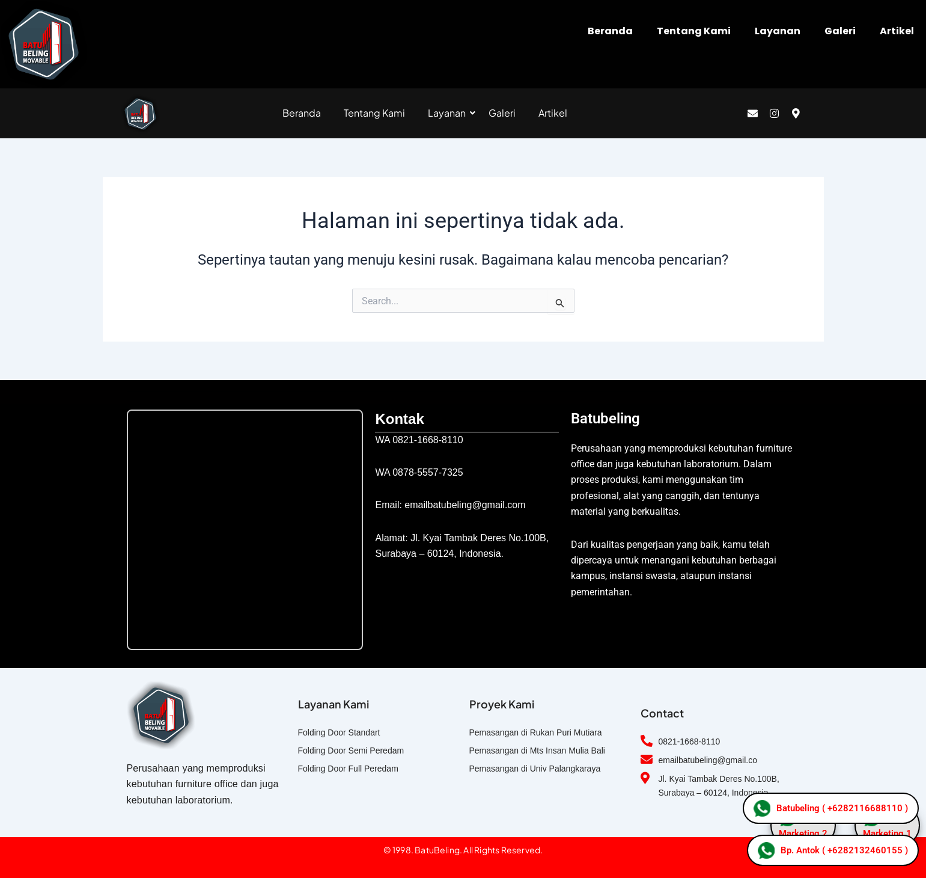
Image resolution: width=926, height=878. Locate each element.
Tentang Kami (694, 31)
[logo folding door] (140, 114)
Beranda (610, 31)
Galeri (840, 31)
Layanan (777, 31)
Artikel (897, 31)
